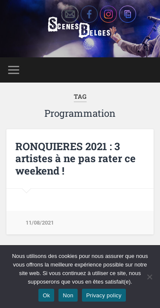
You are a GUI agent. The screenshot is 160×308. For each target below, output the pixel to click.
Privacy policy (104, 295)
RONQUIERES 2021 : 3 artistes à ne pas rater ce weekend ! (75, 158)
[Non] (149, 276)
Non (68, 295)
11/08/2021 (40, 222)
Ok (46, 295)
